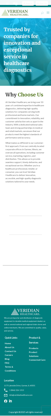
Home (8, 343)
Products (33, 348)
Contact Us (10, 351)
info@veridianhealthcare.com (18, 395)
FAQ (7, 362)
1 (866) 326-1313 (14, 390)
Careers (9, 355)
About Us (9, 347)
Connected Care (37, 360)
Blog (7, 359)
